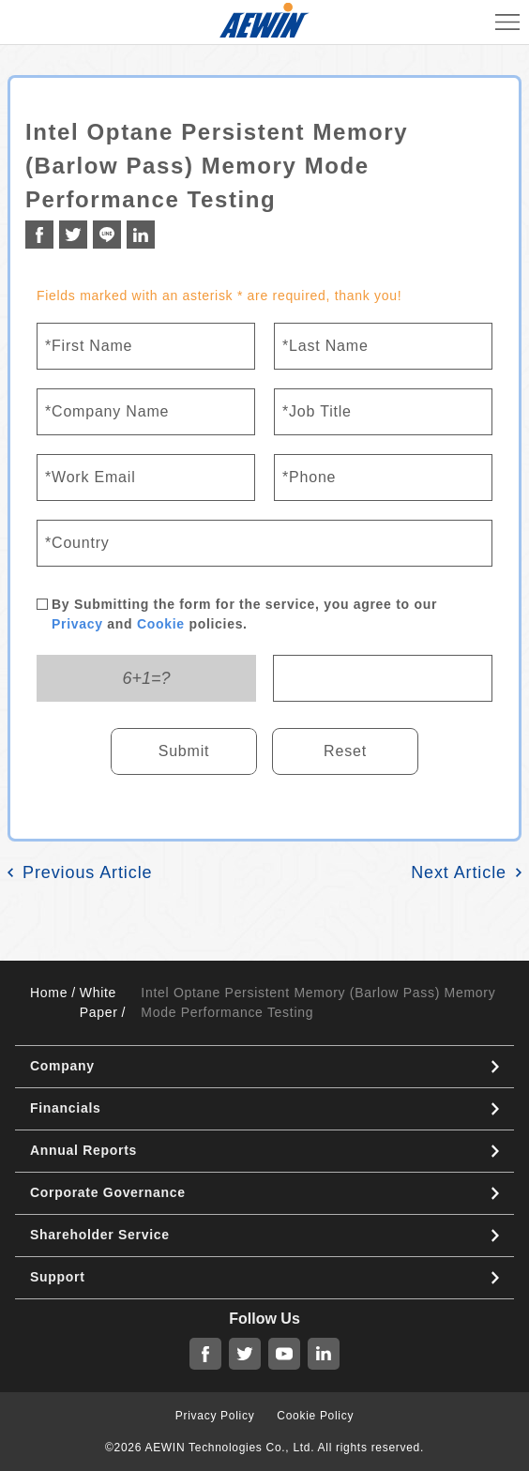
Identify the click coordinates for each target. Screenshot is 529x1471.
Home (49, 992)
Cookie (161, 623)
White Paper (99, 1002)
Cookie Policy (315, 1415)
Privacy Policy (214, 1415)
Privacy (77, 623)
